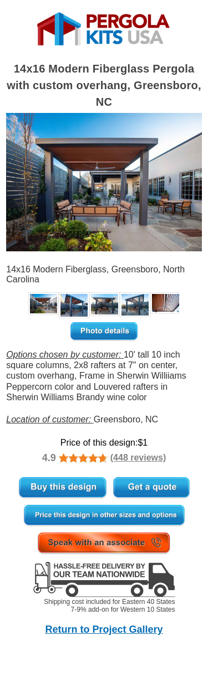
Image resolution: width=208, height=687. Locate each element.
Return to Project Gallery (104, 629)
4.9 (49, 457)
